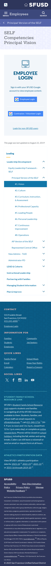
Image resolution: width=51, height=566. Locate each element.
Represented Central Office (24, 247)
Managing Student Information (21, 285)
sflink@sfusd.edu (13, 422)
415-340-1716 (34, 422)
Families (8, 338)
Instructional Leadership (18, 273)
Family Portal (10, 359)
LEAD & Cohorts (14, 266)
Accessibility (10, 483)
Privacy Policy (23, 487)
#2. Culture (20, 190)
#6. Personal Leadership (26, 219)
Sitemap (40, 487)
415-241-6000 (11, 321)
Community (32, 338)
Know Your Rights (34, 363)
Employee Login (25, 99)
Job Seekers (32, 342)
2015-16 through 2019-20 (20, 467)
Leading (10, 153)
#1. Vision (19, 184)
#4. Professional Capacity (27, 206)
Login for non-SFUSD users (25, 128)
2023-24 (17, 464)
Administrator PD (16, 260)
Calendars (8, 367)
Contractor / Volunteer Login (25, 113)
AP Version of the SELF (22, 241)
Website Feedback (17, 490)
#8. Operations (22, 235)
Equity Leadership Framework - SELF (23, 170)
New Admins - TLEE (17, 254)
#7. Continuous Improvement (22, 227)
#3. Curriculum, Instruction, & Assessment (28, 198)
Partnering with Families (18, 279)
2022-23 (28, 464)
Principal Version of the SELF (24, 22)
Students (8, 342)
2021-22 (38, 464)
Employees (9, 346)
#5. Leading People (24, 212)
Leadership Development (19, 161)
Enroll (6, 363)
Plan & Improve (14, 291)
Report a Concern (34, 367)
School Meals (32, 359)
